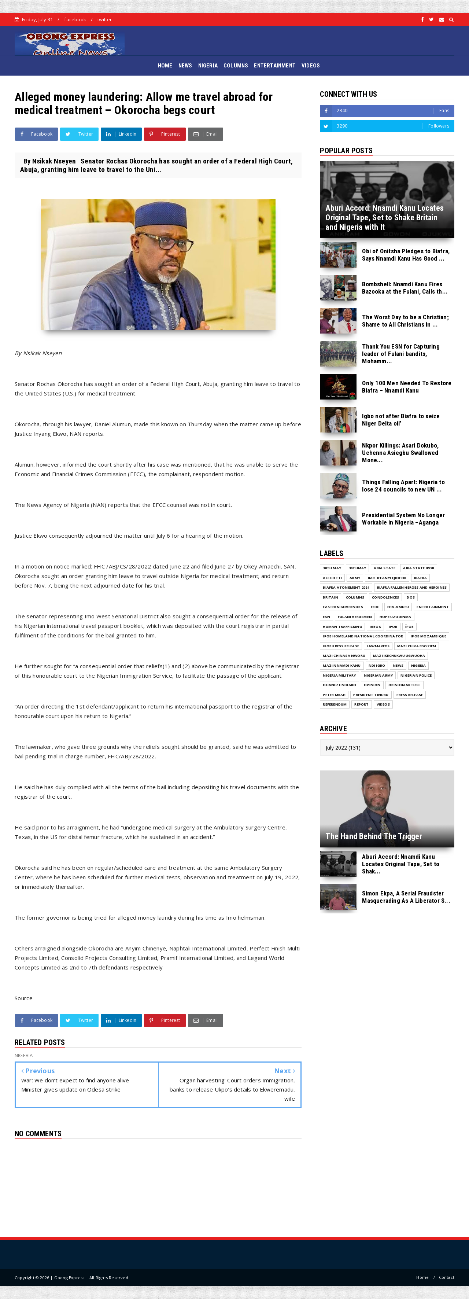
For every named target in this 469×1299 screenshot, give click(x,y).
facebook (75, 19)
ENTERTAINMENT (275, 65)
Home (422, 1277)
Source (24, 998)
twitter (104, 19)
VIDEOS (311, 65)
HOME (165, 65)
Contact (446, 1277)
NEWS (185, 65)
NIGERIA (208, 65)
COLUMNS (236, 65)
